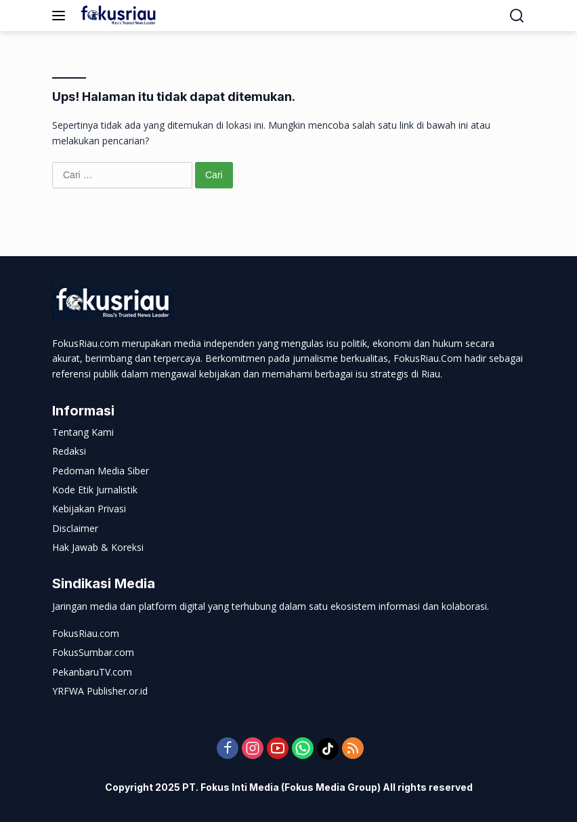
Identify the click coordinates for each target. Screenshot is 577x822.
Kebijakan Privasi (89, 508)
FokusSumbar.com (93, 652)
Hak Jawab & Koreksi (98, 547)
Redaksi (69, 451)
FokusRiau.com (85, 633)
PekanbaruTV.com (92, 671)
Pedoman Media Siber (100, 470)
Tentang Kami (83, 432)
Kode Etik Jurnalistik (94, 489)
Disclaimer (75, 528)
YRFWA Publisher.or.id (100, 690)
